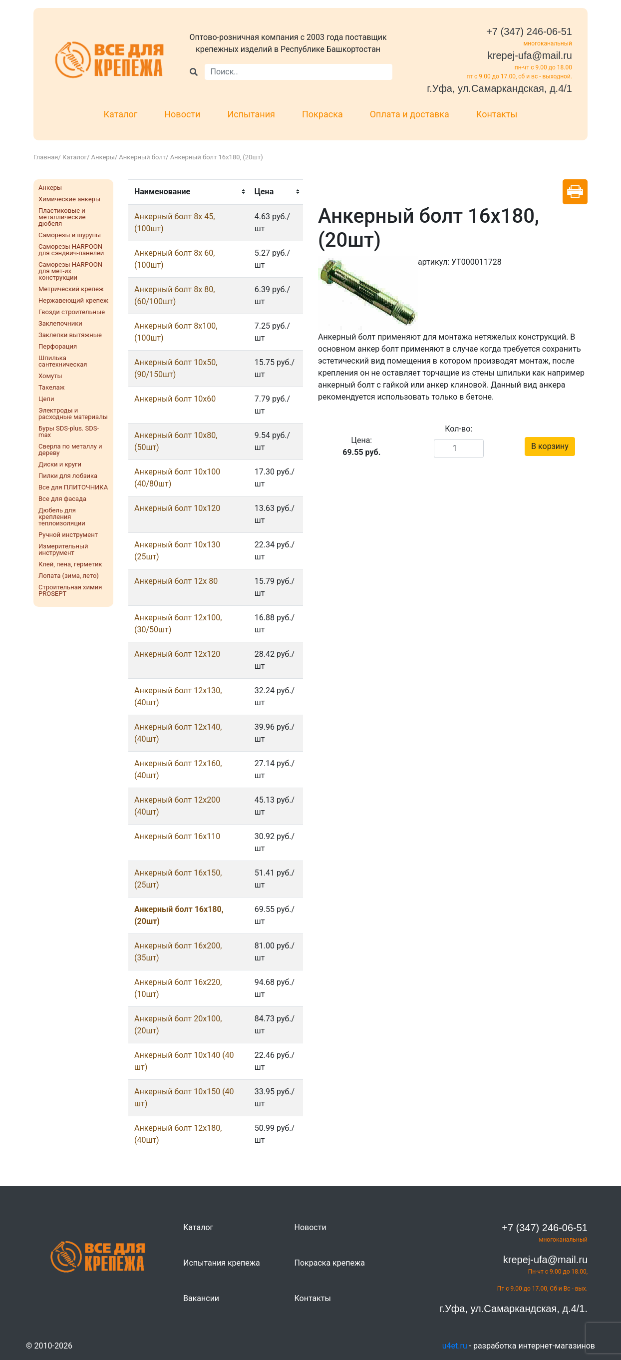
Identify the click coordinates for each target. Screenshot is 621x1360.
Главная (45, 157)
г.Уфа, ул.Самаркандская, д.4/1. (514, 1308)
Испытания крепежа (221, 1263)
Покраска (322, 114)
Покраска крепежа (330, 1263)
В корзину (550, 446)
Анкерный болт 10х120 (177, 508)
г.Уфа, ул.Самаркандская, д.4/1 (499, 88)
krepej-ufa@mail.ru (530, 55)
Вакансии (201, 1298)
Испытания (251, 114)
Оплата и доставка (409, 114)
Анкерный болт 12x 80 (176, 581)
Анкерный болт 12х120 (177, 654)
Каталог (121, 114)
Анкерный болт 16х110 (177, 836)
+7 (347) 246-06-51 (529, 31)
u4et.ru (454, 1346)
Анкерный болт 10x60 (175, 399)
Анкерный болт (142, 157)
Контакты (497, 114)
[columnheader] (188, 191)
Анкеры (103, 157)
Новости (182, 114)
